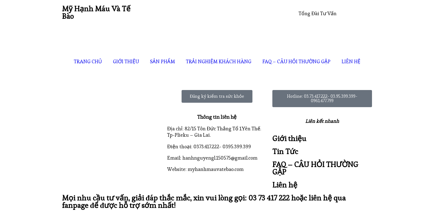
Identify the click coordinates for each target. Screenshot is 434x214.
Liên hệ (284, 185)
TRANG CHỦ (88, 61)
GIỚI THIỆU (126, 61)
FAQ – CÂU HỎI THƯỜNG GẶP (296, 61)
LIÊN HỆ (351, 61)
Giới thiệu (289, 138)
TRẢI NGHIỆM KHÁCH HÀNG (218, 61)
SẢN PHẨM (162, 61)
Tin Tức (285, 151)
